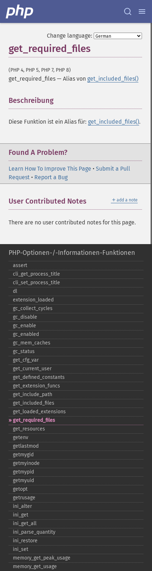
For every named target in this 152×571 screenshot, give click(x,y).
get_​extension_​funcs (36, 386)
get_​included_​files (33, 403)
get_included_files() (112, 78)
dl (15, 291)
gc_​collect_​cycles (33, 308)
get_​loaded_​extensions (39, 412)
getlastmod (26, 446)
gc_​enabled (26, 334)
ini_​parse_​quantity (34, 532)
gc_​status (24, 351)
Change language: (69, 35)
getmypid (23, 472)
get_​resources (29, 429)
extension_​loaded (33, 300)
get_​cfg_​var (26, 360)
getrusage (24, 498)
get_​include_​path (32, 394)
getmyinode (26, 463)
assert (20, 265)
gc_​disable (25, 317)
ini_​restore (25, 541)
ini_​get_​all (24, 523)
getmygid (23, 455)
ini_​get (20, 515)
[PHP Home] (20, 11)
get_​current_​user (32, 369)
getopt (20, 489)
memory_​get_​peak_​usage (41, 558)
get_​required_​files (34, 420)
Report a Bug (51, 177)
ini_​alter (22, 506)
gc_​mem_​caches (31, 343)
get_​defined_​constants (39, 377)
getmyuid (23, 480)
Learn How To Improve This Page (50, 168)
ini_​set (20, 549)
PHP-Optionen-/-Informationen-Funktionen (72, 253)
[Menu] (142, 11)
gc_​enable (24, 326)
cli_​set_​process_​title (36, 283)
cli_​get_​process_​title (36, 274)
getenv (20, 437)
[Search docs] (128, 11)
